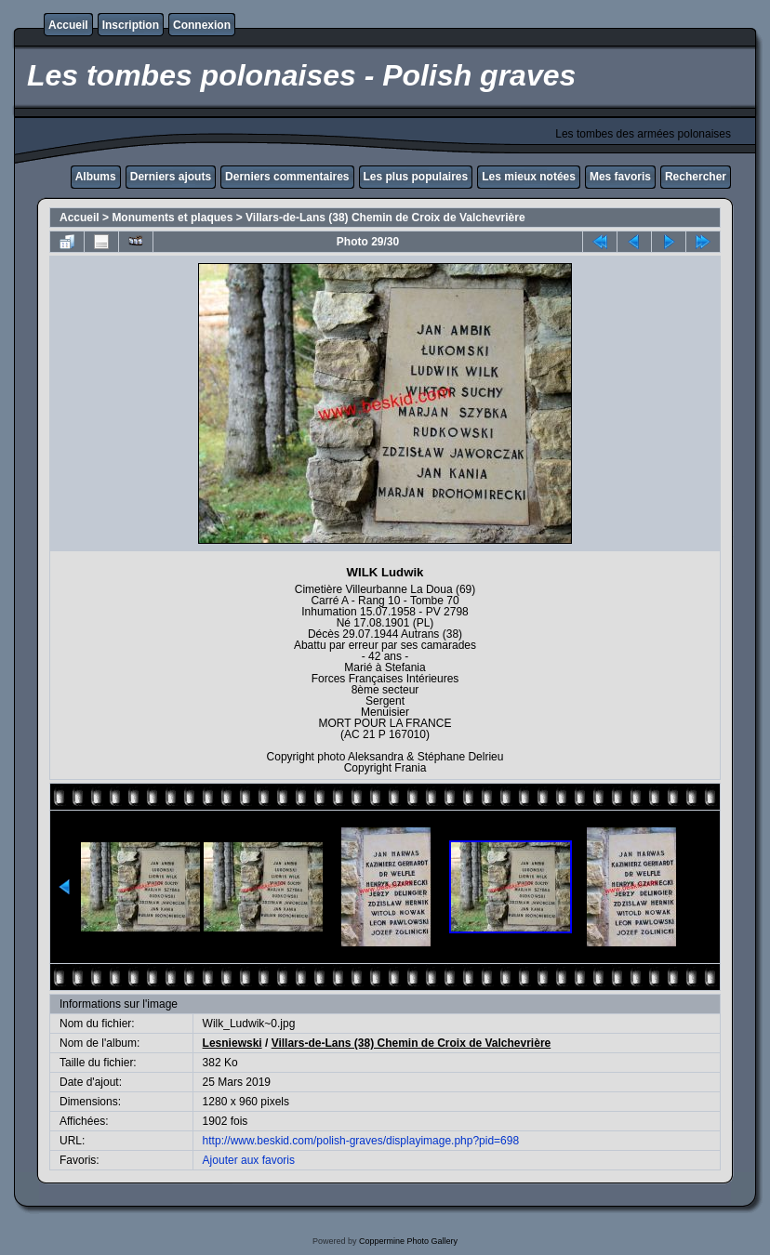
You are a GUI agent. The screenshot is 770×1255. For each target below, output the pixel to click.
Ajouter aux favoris (249, 1160)
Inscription (130, 25)
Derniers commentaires (287, 176)
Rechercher (695, 176)
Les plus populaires (416, 176)
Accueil (68, 25)
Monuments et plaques (172, 217)
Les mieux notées (529, 176)
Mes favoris (620, 176)
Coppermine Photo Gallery (408, 1241)
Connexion (202, 25)
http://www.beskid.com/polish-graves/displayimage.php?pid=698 (361, 1140)
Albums (95, 176)
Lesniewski (232, 1043)
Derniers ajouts (170, 176)
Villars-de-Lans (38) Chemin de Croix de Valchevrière (385, 217)
